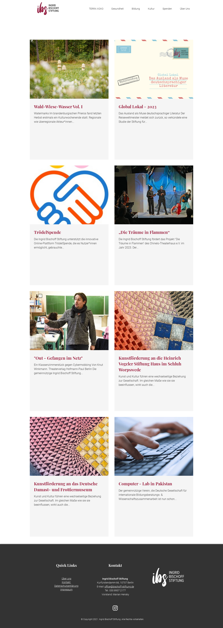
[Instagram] (115, 608)
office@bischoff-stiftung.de (119, 586)
